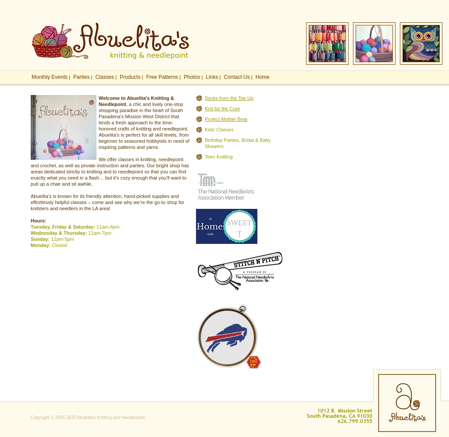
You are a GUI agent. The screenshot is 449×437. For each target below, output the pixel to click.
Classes (104, 77)
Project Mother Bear (226, 119)
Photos (192, 77)
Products (130, 77)
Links (212, 77)
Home (263, 77)
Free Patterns (162, 77)
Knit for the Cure (222, 108)
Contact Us (236, 77)
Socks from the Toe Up (229, 98)
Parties (81, 77)
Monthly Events (50, 77)
